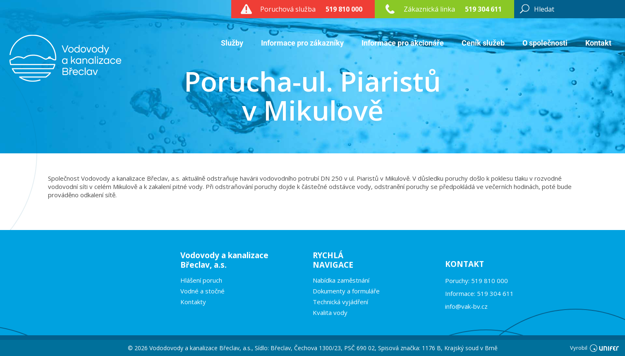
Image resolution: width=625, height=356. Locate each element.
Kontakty (193, 302)
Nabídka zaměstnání (341, 280)
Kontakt (598, 43)
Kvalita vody (330, 312)
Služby (232, 43)
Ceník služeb (483, 43)
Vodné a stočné (202, 291)
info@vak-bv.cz (466, 306)
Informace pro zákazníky (302, 43)
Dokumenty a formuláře (346, 291)
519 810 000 (344, 9)
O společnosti (545, 43)
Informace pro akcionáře (403, 43)
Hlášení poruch (201, 280)
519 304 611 (483, 9)
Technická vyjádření (340, 302)
